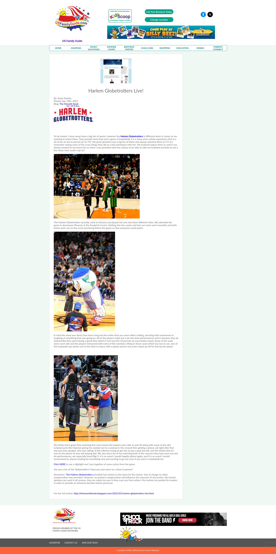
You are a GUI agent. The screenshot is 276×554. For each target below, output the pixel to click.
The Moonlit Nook (69, 103)
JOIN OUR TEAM (90, 542)
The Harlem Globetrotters (79, 474)
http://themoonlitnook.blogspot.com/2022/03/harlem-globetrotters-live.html (114, 493)
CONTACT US (71, 542)
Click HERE (60, 464)
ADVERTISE (54, 542)
